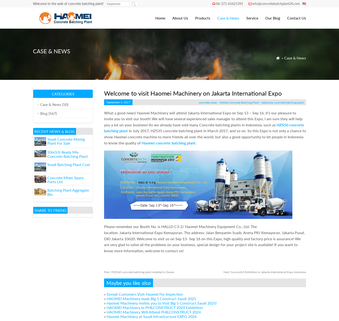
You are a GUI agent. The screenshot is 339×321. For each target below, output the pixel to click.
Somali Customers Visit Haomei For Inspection (145, 294)
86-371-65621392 (229, 4)
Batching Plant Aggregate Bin (68, 192)
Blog (44, 113)
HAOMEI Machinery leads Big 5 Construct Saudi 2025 (151, 298)
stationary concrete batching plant (282, 102)
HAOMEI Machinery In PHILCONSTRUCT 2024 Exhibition (155, 307)
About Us (180, 18)
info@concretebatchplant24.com (276, 4)
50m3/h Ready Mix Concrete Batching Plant (67, 154)
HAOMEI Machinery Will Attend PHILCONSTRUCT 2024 (154, 312)
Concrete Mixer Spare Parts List (65, 179)
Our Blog (272, 18)
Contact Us (296, 18)
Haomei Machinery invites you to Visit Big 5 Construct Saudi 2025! (162, 303)
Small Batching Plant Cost (68, 164)
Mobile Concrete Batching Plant (239, 102)
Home (160, 18)
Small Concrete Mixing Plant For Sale (66, 141)
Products (202, 18)
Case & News (228, 18)
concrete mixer (208, 102)
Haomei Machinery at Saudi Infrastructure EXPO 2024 (152, 316)
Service (252, 18)
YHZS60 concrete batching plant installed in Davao (139, 272)
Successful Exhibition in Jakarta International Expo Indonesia (264, 272)
